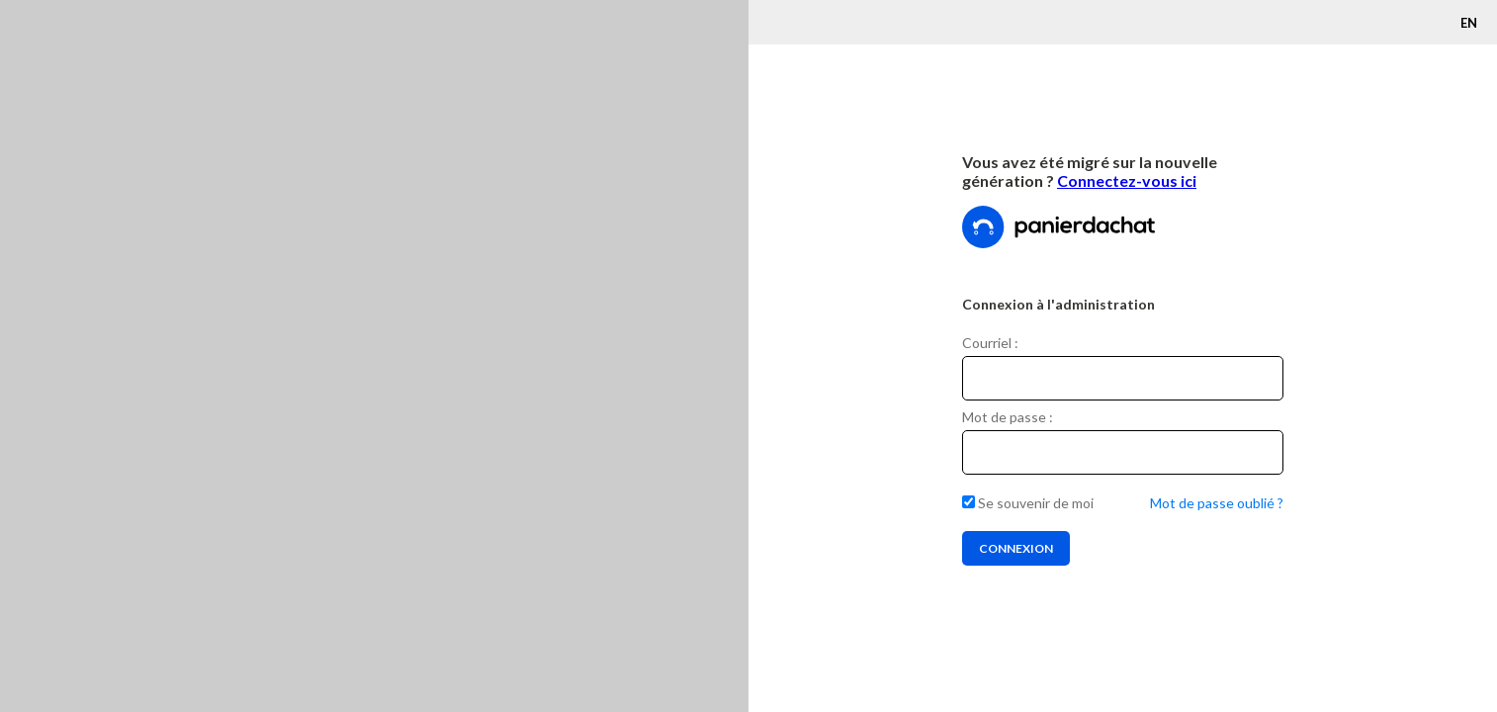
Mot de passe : (1007, 416)
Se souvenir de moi (1028, 502)
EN (1468, 23)
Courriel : (990, 342)
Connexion (1016, 548)
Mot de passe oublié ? (1216, 502)
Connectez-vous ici (1126, 180)
